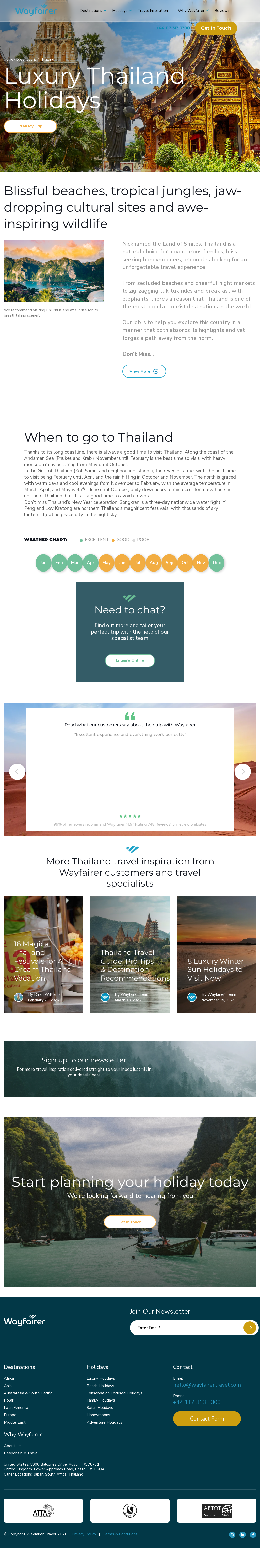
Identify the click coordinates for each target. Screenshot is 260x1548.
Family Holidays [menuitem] (101, 1400)
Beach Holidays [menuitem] (100, 1386)
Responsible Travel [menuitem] (21, 1453)
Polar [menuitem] (8, 1400)
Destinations (91, 10)
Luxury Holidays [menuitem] (101, 1378)
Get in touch (216, 28)
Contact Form (207, 1419)
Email (178, 1378)
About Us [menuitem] (12, 1446)
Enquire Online (130, 660)
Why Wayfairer (191, 10)
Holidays (119, 10)
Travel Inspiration (153, 10)
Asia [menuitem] (8, 1386)
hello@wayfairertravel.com (207, 1385)
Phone (179, 1396)
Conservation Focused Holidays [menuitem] (114, 1393)
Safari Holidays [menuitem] (100, 1407)
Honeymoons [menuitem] (98, 1415)
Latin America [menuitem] (16, 1407)
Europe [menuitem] (10, 1415)
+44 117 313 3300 (173, 28)
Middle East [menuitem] (15, 1422)
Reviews (222, 10)
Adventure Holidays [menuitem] (104, 1422)
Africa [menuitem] (9, 1378)
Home (9, 59)
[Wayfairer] (40, 10)
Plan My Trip (30, 126)
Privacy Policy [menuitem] (84, 1534)
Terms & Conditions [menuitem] (120, 1534)
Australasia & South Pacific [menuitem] (28, 1393)
